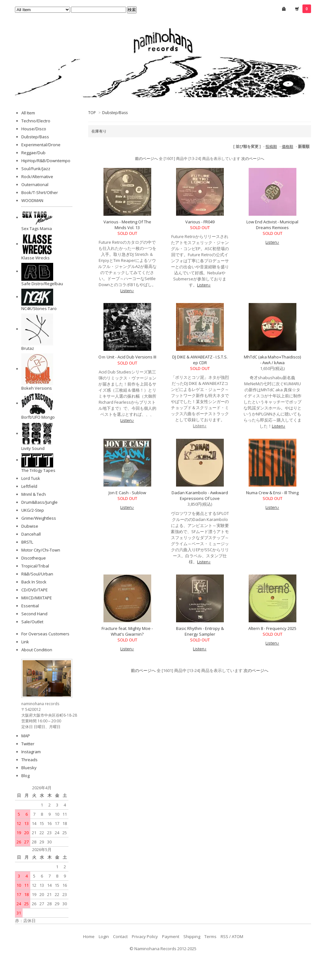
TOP (92, 112)
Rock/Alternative (37, 176)
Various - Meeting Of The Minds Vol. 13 (127, 224)
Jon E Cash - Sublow (127, 492)
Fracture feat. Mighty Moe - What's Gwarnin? (127, 631)
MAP (25, 736)
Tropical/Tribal (35, 566)
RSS (224, 936)
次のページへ (252, 158)
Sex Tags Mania (36, 228)
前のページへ (146, 158)
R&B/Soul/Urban (37, 574)
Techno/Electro (35, 121)
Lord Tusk (30, 478)
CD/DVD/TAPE (34, 590)
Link (25, 642)
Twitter (27, 744)
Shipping (191, 936)
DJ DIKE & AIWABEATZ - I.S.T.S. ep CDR (200, 359)
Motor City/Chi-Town (40, 550)
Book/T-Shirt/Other (39, 192)
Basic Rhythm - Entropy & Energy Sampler (200, 631)
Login (104, 936)
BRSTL (27, 542)
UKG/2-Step (32, 510)
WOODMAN (32, 200)
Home (89, 936)
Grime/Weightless (38, 518)
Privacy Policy (145, 936)
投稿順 (271, 146)
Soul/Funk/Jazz (35, 168)
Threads (29, 759)
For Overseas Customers (45, 634)
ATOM (237, 936)
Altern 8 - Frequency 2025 (272, 628)
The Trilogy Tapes (38, 470)
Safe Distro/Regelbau (42, 283)
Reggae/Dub (33, 152)
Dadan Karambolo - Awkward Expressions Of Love (200, 495)
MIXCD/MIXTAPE (36, 598)
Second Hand (34, 614)
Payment (170, 936)
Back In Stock (33, 582)
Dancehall (31, 534)
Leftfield (29, 486)
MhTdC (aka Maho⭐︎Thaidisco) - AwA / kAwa (272, 359)
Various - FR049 (200, 222)
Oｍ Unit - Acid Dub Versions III (127, 357)
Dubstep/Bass (115, 112)
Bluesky (29, 767)
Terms (210, 936)
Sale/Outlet (32, 622)
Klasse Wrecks (35, 258)
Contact (120, 936)
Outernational (34, 184)
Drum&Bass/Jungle (39, 502)
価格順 (287, 146)
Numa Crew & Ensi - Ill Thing (272, 492)
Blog (25, 775)
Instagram (31, 752)
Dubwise (29, 526)
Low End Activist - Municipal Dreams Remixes (272, 224)
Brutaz (27, 348)
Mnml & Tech (33, 494)
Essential (30, 606)
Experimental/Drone (40, 145)
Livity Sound (33, 448)
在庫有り (99, 131)
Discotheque (33, 558)
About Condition (36, 650)
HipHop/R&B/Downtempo (45, 160)
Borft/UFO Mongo (38, 417)
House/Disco (33, 129)
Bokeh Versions (36, 388)
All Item (28, 113)
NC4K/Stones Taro (39, 308)
